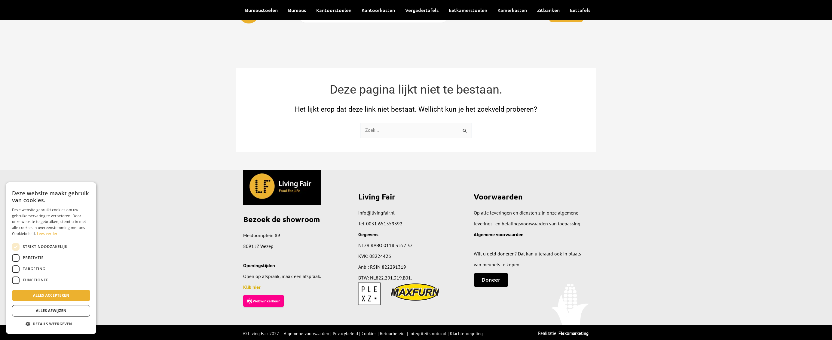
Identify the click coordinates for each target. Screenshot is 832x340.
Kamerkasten (512, 10)
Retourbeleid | (394, 333)
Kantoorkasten (378, 10)
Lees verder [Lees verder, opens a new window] (47, 233)
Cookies (369, 333)
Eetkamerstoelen (468, 10)
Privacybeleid (345, 333)
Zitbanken (548, 10)
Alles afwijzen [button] (51, 310)
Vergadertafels (422, 10)
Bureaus (297, 10)
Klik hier (252, 287)
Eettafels (580, 10)
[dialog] (51, 258)
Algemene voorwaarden (306, 333)
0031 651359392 (384, 224)
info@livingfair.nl (376, 213)
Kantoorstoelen (333, 10)
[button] (51, 324)
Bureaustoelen (261, 10)
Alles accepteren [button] (51, 295)
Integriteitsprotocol (427, 333)
